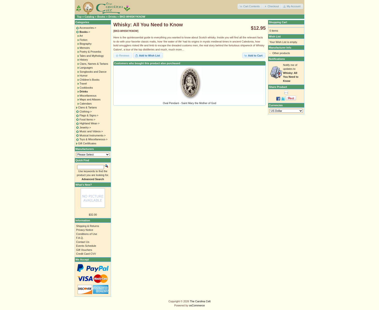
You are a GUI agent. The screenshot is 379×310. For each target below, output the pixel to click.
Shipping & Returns (87, 226)
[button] (249, 6)
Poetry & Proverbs (90, 51)
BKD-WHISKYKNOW (132, 16)
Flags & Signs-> (89, 115)
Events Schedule (86, 245)
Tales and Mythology (92, 55)
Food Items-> (87, 119)
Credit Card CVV (86, 253)
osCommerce (197, 305)
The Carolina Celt (200, 301)
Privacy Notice (84, 229)
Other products (281, 53)
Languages (86, 67)
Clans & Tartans (87, 107)
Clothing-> (86, 111)
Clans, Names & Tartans (94, 63)
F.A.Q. (80, 237)
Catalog (89, 16)
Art (81, 35)
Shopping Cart (278, 22)
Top (79, 16)
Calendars (86, 103)
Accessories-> (87, 27)
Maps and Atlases (90, 99)
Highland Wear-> (90, 123)
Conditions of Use (86, 233)
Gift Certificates (87, 143)
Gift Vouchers (84, 249)
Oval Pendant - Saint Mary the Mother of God (189, 103)
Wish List (275, 36)
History (84, 59)
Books (101, 16)
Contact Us (82, 241)
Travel (83, 83)
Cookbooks (86, 87)
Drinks (112, 16)
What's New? (83, 184)
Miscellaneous (88, 95)
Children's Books (89, 79)
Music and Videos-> (91, 131)
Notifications (277, 58)
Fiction (83, 39)
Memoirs (85, 47)
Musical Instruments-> (93, 135)
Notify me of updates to (290, 72)
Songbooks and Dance (93, 71)
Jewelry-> (85, 127)
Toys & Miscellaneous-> (94, 139)
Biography (86, 43)
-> (85, 31)
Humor (83, 75)
